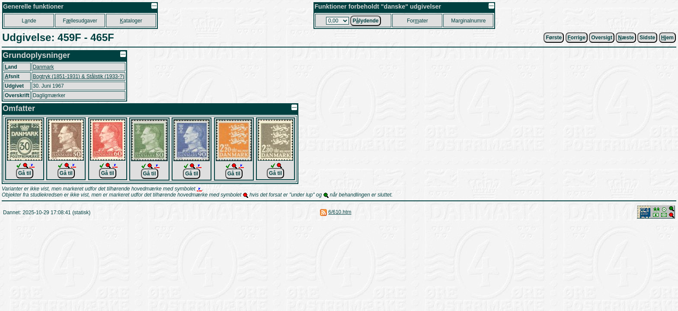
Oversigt (601, 38)
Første (554, 38)
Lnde (29, 21)
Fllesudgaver (80, 21)
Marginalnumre (468, 21)
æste (626, 38)
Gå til (24, 173)
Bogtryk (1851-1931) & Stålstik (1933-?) (78, 76)
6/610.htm (339, 212)
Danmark (43, 67)
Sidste (647, 38)
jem (667, 38)
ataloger (131, 21)
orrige (576, 38)
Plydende (365, 21)
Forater (417, 21)
